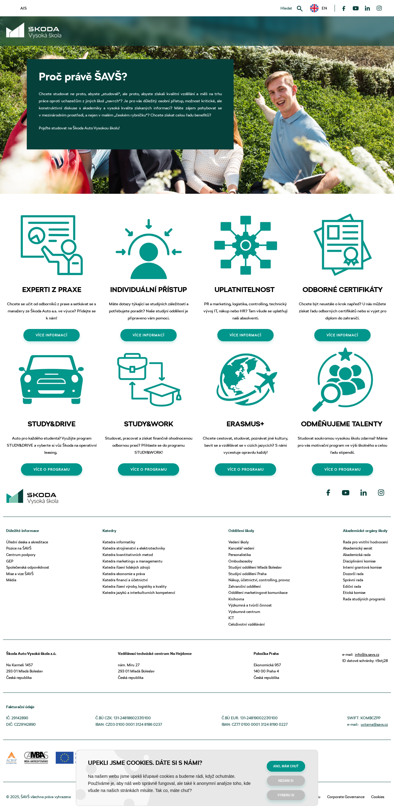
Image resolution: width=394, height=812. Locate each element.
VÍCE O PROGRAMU (52, 469)
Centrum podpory (20, 554)
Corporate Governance (345, 796)
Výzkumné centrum (244, 611)
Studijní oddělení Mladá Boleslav (255, 567)
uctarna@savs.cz (374, 724)
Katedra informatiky (119, 542)
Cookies (377, 796)
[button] (318, 8)
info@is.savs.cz (367, 654)
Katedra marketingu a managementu (133, 561)
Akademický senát (357, 548)
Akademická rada (357, 554)
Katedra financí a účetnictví (125, 580)
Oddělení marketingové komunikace (257, 592)
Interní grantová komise (362, 567)
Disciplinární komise (359, 561)
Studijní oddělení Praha (247, 573)
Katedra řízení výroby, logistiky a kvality (135, 586)
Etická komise (354, 592)
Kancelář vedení (241, 548)
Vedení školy (238, 542)
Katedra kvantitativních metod (128, 554)
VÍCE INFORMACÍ (51, 335)
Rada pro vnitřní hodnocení (365, 542)
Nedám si (285, 780)
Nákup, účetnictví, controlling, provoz (259, 580)
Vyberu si (286, 795)
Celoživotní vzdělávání (246, 624)
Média (11, 580)
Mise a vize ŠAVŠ (20, 573)
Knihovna (236, 599)
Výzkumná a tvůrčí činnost (250, 605)
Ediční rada (352, 586)
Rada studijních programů (364, 599)
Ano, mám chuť (285, 766)
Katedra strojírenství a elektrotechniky (134, 548)
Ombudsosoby (240, 561)
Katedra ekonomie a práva (124, 573)
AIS (23, 8)
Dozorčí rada (353, 573)
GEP (9, 561)
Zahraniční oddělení (244, 586)
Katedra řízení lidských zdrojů (126, 567)
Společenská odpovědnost (27, 567)
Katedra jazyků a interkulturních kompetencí (139, 592)
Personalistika (239, 554)
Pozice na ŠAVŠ (18, 548)
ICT (231, 617)
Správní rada (353, 580)
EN (318, 8)
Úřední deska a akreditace (27, 542)
